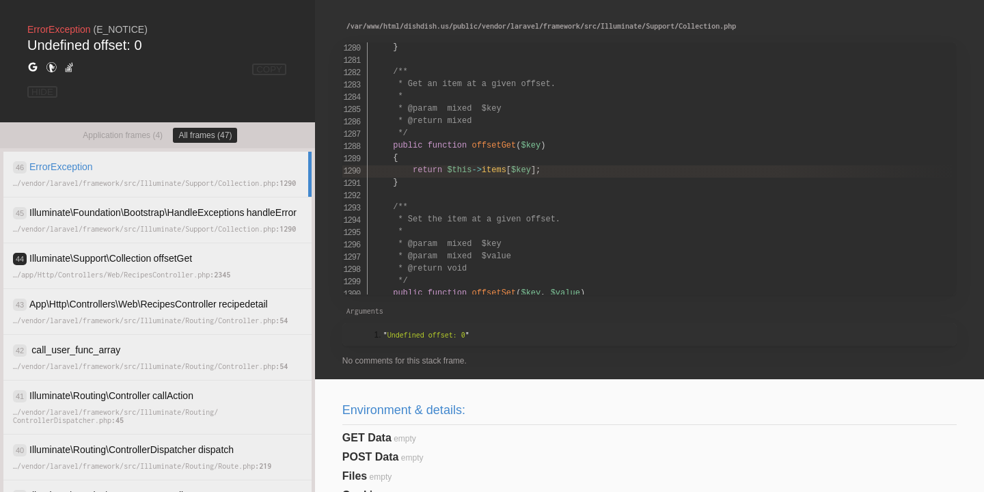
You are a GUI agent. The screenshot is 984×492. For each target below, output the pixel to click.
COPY (269, 69)
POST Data (370, 457)
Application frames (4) (123, 135)
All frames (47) (205, 135)
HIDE (42, 92)
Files (354, 476)
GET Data (367, 437)
